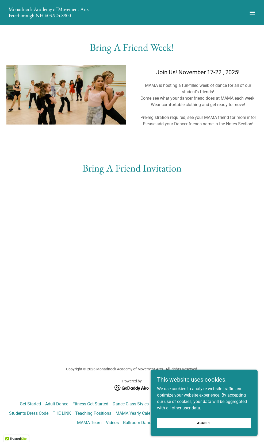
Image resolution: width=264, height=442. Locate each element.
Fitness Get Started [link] (90, 403)
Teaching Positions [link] (93, 413)
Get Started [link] (30, 403)
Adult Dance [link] (56, 403)
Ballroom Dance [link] (138, 422)
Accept (204, 423)
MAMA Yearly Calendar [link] (137, 413)
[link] (49, 15)
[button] (252, 12)
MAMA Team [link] (89, 422)
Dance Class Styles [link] (131, 403)
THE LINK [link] (62, 413)
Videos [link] (112, 422)
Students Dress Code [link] (28, 413)
